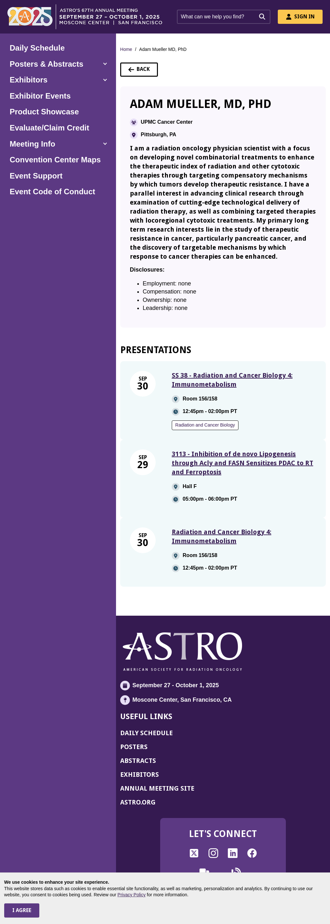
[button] (58, 64)
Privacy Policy (132, 894)
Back (143, 71)
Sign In (300, 17)
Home (126, 49)
